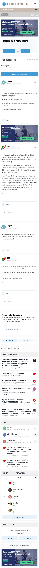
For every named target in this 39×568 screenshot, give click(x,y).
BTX (8, 146)
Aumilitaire (8, 9)
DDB (14, 509)
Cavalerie (19, 68)
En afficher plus (19, 517)
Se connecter (9, 51)
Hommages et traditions (17, 368)
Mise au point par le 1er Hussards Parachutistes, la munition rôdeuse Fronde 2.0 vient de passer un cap (16, 411)
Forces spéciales (16, 375)
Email (10, 538)
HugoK (6, 66)
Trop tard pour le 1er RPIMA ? (14, 373)
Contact (22, 545)
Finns (9, 436)
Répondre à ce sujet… (12, 329)
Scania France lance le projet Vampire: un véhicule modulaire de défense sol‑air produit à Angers (19, 450)
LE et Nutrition (12, 434)
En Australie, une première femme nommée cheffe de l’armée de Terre (17, 462)
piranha (15, 503)
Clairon (15, 496)
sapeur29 (10, 427)
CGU (27, 545)
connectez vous (25, 319)
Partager (9, 340)
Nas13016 (11, 441)
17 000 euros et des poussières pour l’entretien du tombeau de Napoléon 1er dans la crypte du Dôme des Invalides (15, 362)
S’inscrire (25, 51)
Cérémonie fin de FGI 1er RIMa (14, 381)
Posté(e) (13, 83)
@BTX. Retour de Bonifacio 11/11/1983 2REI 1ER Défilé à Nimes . (16, 401)
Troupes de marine (18, 383)
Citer (7, 120)
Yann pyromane (18, 489)
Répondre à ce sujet (19, 74)
